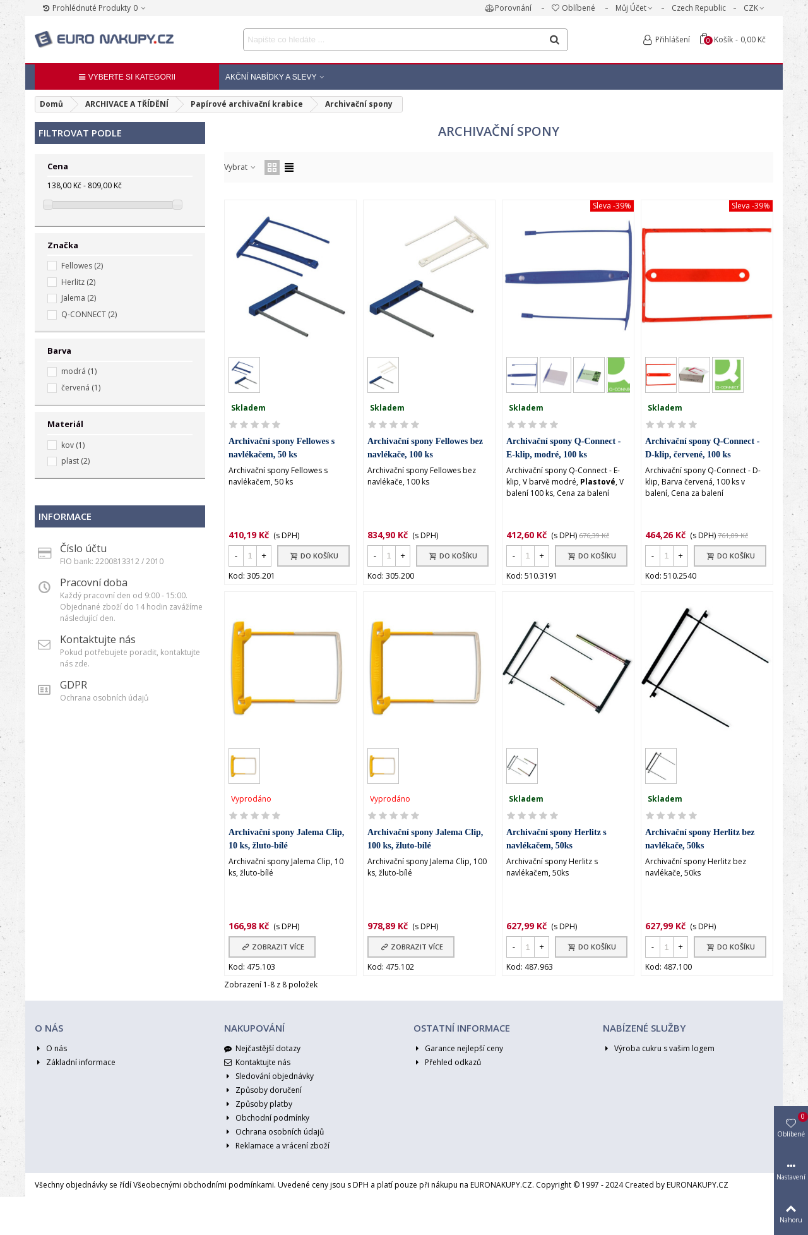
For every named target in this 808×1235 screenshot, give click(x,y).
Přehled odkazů (447, 1062)
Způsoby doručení (263, 1090)
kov (73, 445)
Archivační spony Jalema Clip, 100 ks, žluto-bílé (425, 839)
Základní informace (75, 1062)
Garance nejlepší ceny (458, 1048)
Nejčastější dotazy (262, 1048)
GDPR (73, 685)
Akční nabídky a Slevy (271, 77)
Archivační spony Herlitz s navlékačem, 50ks (556, 839)
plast (75, 460)
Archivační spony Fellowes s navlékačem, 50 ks (282, 448)
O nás (51, 1048)
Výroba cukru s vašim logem (659, 1048)
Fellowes (82, 265)
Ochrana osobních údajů (274, 1132)
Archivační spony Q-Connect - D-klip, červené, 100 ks (702, 448)
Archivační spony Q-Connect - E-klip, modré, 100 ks (563, 448)
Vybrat (240, 167)
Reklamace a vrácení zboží (277, 1146)
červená (80, 387)
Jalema (78, 297)
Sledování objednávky (269, 1076)
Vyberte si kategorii (126, 77)
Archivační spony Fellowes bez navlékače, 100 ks (425, 448)
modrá (79, 371)
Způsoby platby (258, 1104)
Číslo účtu (83, 548)
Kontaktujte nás (98, 639)
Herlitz (78, 282)
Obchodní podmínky (266, 1118)
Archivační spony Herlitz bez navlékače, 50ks (700, 839)
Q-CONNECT (89, 314)
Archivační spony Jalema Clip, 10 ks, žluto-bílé (286, 839)
